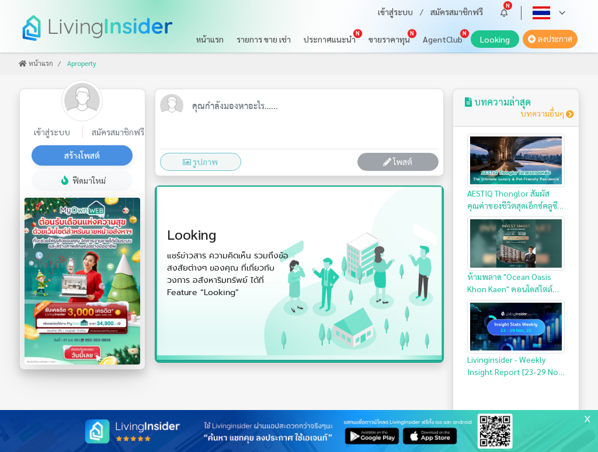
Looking (499, 41)
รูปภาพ (200, 161)
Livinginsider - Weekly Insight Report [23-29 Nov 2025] (516, 339)
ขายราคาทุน (389, 39)
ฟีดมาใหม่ (82, 180)
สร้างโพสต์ (82, 155)
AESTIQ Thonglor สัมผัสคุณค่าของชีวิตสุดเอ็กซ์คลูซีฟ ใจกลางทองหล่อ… (516, 173)
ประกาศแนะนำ (330, 39)
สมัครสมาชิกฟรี (456, 11)
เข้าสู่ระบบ (395, 11)
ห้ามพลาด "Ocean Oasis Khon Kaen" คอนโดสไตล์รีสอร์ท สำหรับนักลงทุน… (516, 255)
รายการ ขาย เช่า (264, 39)
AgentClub (443, 39)
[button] (504, 12)
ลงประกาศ (550, 39)
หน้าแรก (210, 39)
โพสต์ (397, 161)
